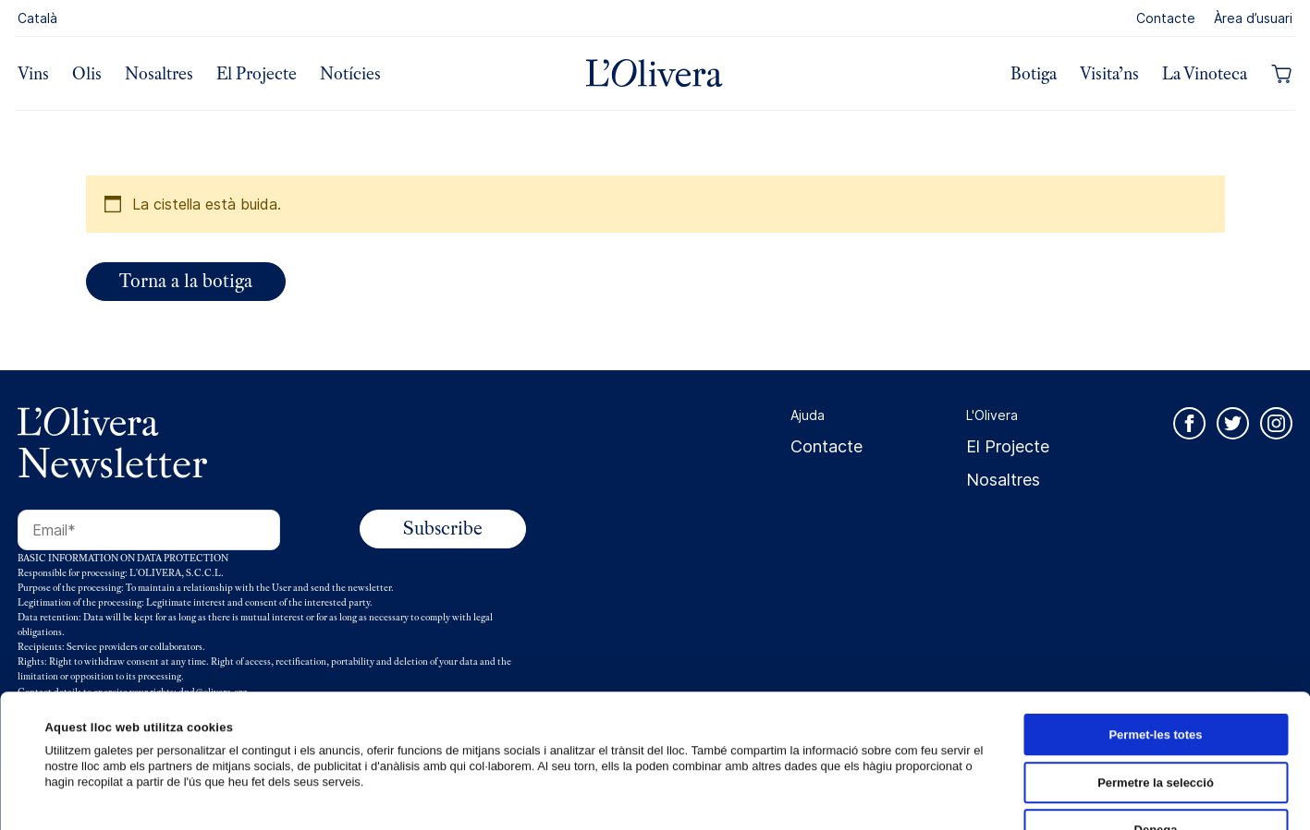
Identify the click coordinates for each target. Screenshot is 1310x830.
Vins (33, 74)
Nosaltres (159, 74)
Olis (87, 74)
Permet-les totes (1155, 601)
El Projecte (256, 74)
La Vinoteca (1204, 74)
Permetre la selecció (1155, 649)
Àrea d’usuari (1253, 18)
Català (37, 18)
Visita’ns (1109, 74)
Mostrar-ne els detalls (882, 795)
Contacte (1165, 18)
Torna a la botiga (185, 281)
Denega (1156, 697)
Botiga (1033, 74)
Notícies (350, 74)
